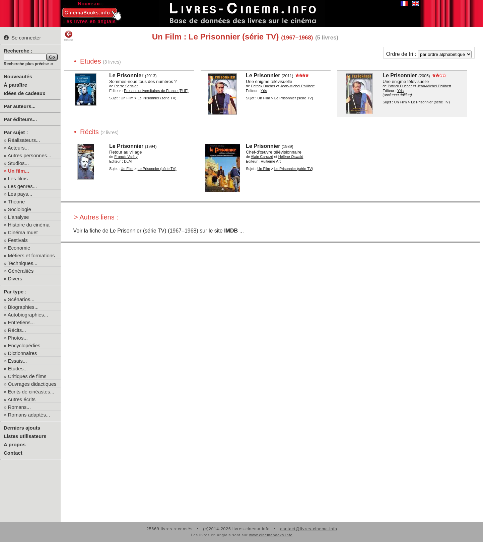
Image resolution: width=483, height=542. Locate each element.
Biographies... (23, 307)
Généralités (21, 271)
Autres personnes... (29, 155)
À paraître (15, 85)
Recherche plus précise (26, 64)
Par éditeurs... (20, 119)
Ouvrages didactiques (32, 384)
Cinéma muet (23, 232)
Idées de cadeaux (24, 93)
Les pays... (20, 194)
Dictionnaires (22, 353)
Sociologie (19, 209)
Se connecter (22, 37)
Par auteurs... (20, 106)
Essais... (17, 361)
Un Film (127, 98)
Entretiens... (21, 322)
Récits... (17, 330)
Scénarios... (21, 299)
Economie (19, 248)
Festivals (18, 240)
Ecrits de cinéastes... (31, 391)
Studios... (18, 163)
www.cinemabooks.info (271, 535)
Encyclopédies (24, 345)
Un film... (18, 171)
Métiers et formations (31, 255)
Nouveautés (18, 76)
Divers (15, 278)
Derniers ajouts (22, 428)
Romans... (19, 407)
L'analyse (18, 217)
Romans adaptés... (29, 415)
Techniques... (22, 263)
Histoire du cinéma (29, 225)
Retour (68, 35)
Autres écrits (22, 399)
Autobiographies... (28, 315)
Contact (13, 453)
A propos (14, 444)
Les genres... (22, 186)
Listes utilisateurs (25, 436)
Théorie (16, 201)
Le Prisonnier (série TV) (138, 231)
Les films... (20, 178)
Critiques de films (27, 376)
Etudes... (18, 368)
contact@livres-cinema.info (308, 529)
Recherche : (18, 51)
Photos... (18, 338)
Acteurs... (18, 148)
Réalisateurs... (24, 140)
